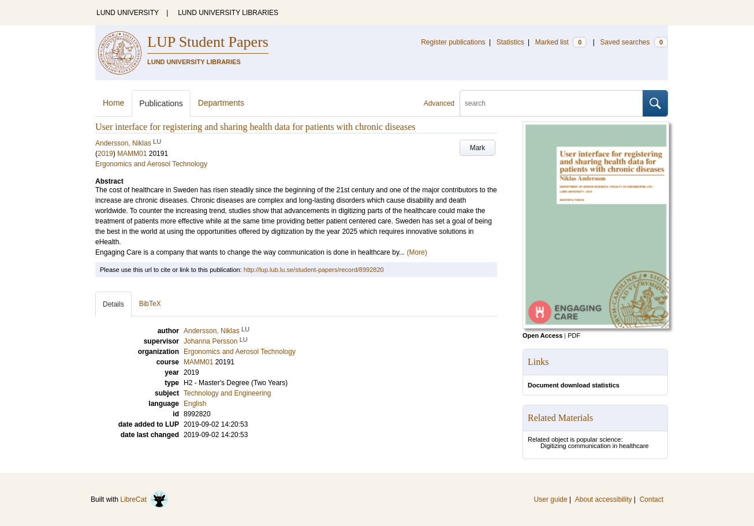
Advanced (439, 103)
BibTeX (150, 304)
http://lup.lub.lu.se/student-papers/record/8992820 (314, 269)
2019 (105, 154)
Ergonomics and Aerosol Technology (151, 164)
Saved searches (634, 42)
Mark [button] (478, 148)
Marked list (561, 42)
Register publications (453, 42)
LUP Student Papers (207, 41)
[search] (551, 103)
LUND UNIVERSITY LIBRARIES (228, 13)
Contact (651, 499)
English (195, 404)
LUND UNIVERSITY (127, 13)
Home (113, 102)
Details (113, 304)
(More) (416, 252)
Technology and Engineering (227, 393)
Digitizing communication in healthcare (594, 445)
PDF (574, 335)
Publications (161, 103)
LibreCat (144, 499)
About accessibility (603, 499)
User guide (551, 499)
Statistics (510, 42)
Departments (221, 102)
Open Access (542, 335)
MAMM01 (132, 154)
